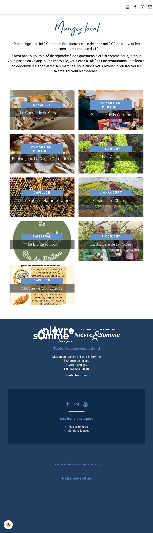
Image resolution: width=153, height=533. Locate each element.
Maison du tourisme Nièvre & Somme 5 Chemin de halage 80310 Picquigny (76, 361)
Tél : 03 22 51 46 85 (76, 369)
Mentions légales (78, 431)
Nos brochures (78, 427)
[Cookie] (8, 524)
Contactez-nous (76, 375)
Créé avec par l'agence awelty (76, 464)
